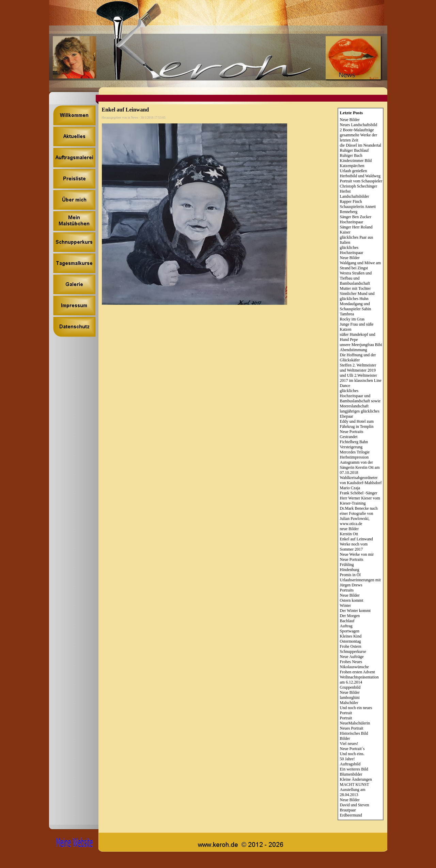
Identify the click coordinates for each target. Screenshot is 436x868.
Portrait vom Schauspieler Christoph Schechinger (361, 184)
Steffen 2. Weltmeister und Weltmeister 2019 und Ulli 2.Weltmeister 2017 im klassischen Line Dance (361, 375)
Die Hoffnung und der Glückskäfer (358, 357)
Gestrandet (349, 436)
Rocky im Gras (352, 319)
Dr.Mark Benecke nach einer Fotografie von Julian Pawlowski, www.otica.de (359, 516)
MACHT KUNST (354, 784)
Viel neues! (349, 743)
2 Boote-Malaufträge (357, 130)
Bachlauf (347, 620)
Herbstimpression (354, 457)
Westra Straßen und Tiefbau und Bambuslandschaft (356, 278)
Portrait (346, 718)
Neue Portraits (351, 431)
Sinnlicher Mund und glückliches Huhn (357, 296)
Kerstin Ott (349, 534)
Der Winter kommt (355, 610)
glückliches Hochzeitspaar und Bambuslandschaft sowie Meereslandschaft (360, 398)
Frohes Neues (351, 661)
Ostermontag (350, 641)
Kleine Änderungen (356, 779)
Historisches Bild (354, 733)
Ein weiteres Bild (354, 769)
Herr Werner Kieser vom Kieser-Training (360, 501)
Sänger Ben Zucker (356, 216)
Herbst (345, 191)
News (134, 117)
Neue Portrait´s (352, 748)
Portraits (347, 590)
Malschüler (349, 702)
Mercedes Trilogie (355, 452)
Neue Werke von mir (357, 554)
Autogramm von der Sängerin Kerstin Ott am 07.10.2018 (360, 467)
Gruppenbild (350, 687)
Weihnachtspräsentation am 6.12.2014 (359, 680)
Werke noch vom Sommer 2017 (354, 547)
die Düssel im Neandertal (361, 145)
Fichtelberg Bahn (354, 441)
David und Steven (354, 805)
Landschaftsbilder (354, 196)
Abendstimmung (353, 349)
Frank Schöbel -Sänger (358, 493)
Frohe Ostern (350, 646)
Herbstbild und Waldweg (360, 176)
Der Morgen (350, 615)
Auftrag (346, 626)
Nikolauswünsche (354, 666)
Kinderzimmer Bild (356, 160)
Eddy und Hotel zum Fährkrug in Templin (357, 424)
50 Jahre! (347, 759)
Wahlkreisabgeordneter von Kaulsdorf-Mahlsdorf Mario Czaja (361, 482)
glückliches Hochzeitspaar (351, 250)
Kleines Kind (351, 636)
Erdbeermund (351, 815)
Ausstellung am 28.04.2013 (352, 792)
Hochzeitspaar (351, 222)
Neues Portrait (351, 728)
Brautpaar (348, 810)
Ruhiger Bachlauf (354, 150)
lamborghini (350, 697)
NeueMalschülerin (355, 723)
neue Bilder (349, 528)
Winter (345, 605)
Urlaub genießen (353, 170)
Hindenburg (349, 569)
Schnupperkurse (353, 651)
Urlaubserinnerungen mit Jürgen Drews (360, 582)
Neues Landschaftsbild (358, 124)
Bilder (345, 738)
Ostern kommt (351, 600)
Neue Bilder (350, 119)
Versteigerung (351, 447)
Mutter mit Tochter (355, 288)
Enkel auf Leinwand (356, 539)
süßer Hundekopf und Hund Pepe (357, 337)
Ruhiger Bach (351, 155)
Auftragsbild (350, 764)
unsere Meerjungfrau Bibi (361, 344)
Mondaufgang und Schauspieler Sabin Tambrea (355, 308)
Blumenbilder (351, 774)
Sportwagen (349, 631)
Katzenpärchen (352, 165)
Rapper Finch (351, 201)
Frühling (347, 564)
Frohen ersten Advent (357, 672)
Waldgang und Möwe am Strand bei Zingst (360, 265)
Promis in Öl (350, 574)
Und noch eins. (352, 753)
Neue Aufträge (352, 656)
